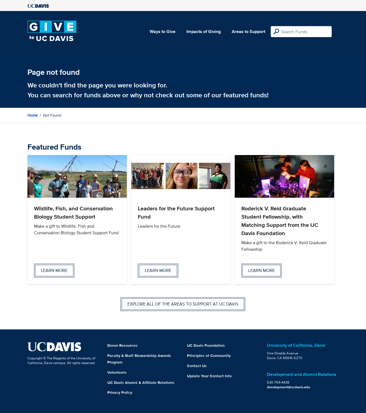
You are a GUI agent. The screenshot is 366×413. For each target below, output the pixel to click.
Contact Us (197, 365)
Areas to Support (248, 31)
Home (32, 115)
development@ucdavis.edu (288, 387)
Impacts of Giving (203, 31)
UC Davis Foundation (206, 345)
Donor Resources (122, 345)
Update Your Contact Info (209, 376)
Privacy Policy (119, 392)
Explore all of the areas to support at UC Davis (182, 304)
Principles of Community (209, 355)
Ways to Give (162, 31)
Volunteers (117, 372)
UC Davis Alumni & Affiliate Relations (140, 382)
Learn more (54, 270)
